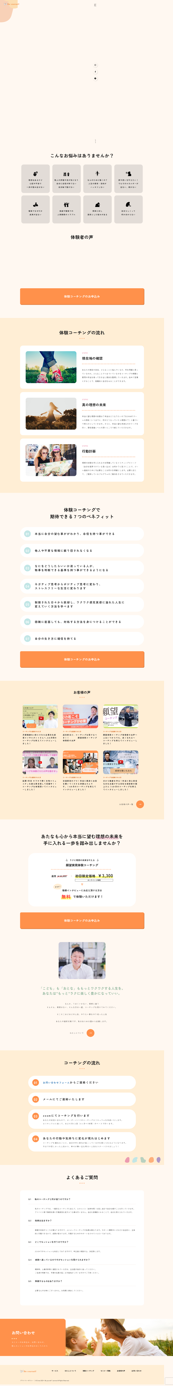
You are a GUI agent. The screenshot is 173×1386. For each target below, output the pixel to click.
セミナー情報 (113, 1374)
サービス (70, 1374)
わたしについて (83, 1374)
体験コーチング (98, 1374)
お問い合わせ (139, 1374)
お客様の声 (126, 1374)
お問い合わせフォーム (59, 1085)
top (21, 15)
